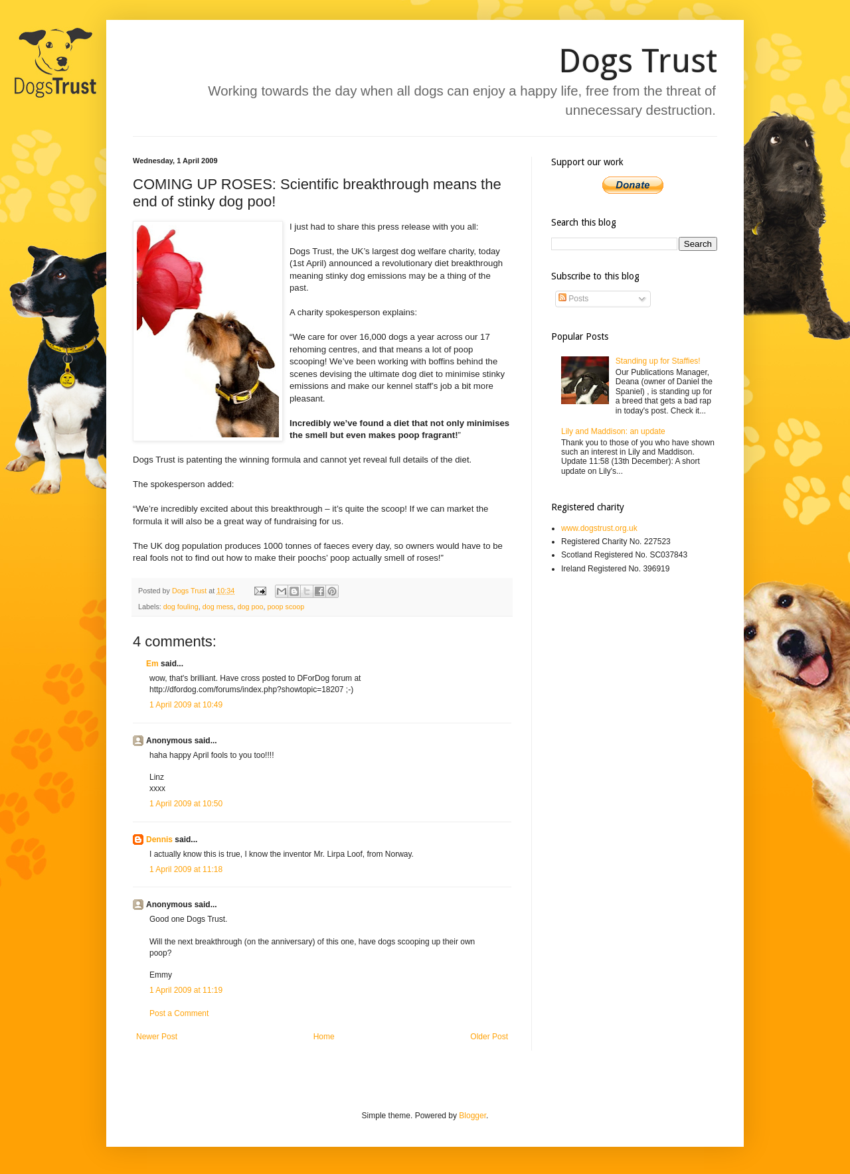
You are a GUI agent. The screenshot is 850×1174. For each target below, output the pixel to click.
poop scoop (286, 607)
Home (324, 1036)
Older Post (489, 1036)
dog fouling (181, 607)
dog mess (218, 607)
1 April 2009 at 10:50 (185, 803)
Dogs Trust (637, 60)
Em (152, 663)
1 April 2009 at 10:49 (185, 704)
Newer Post (156, 1036)
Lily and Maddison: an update (613, 431)
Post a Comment (179, 1013)
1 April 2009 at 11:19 (185, 990)
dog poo (250, 607)
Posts (573, 298)
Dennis (159, 839)
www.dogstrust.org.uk (599, 528)
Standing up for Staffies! (658, 361)
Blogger (472, 1115)
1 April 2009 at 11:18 (185, 869)
